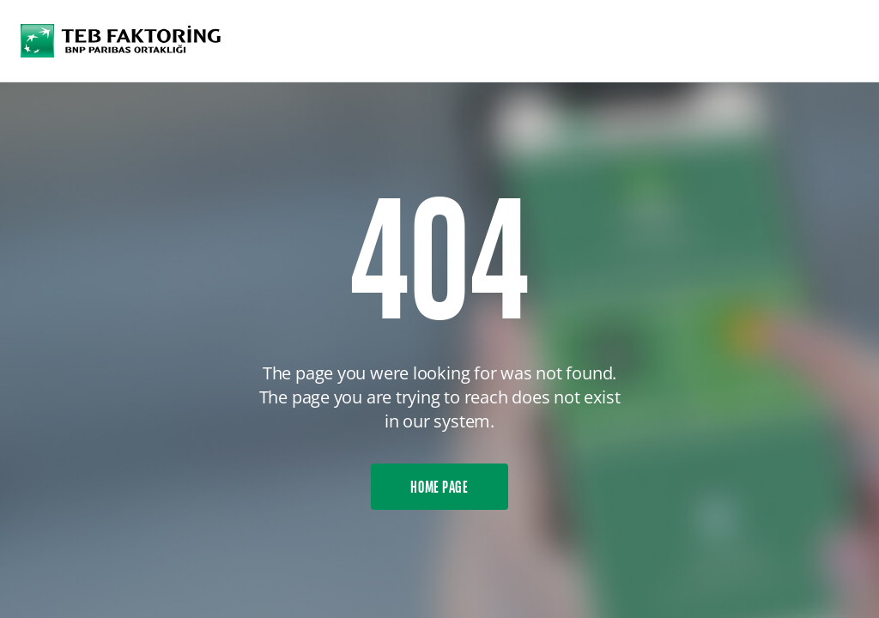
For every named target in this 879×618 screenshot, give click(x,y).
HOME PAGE (439, 489)
